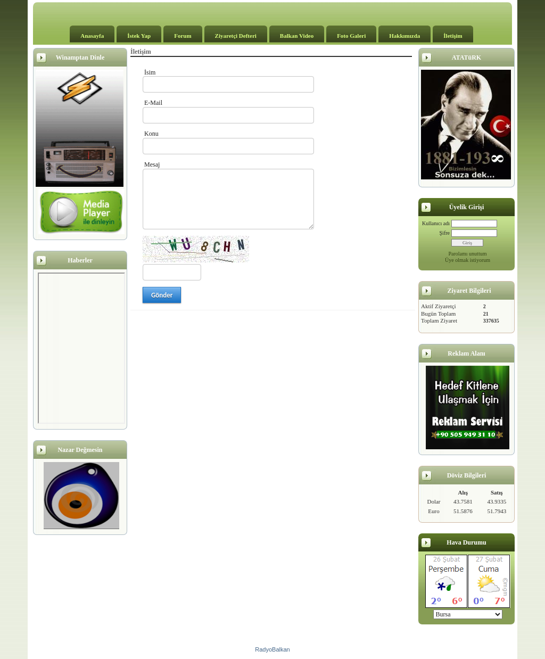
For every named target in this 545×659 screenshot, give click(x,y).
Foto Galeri (351, 35)
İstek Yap (139, 35)
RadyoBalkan (272, 649)
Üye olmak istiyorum (467, 260)
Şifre (445, 233)
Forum (182, 35)
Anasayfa (92, 35)
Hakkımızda (404, 35)
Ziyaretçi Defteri (236, 35)
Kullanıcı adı (436, 223)
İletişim (452, 35)
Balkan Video (296, 35)
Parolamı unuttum (468, 254)
